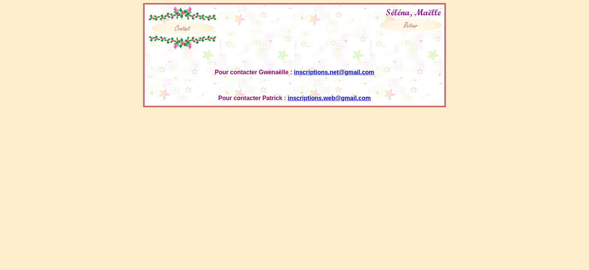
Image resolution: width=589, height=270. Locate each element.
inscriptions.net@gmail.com (334, 72)
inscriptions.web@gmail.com (329, 98)
